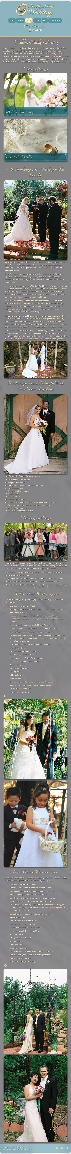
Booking (20, 20)
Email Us (35, 30)
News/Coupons (55, 20)
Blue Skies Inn (19, 1147)
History (37, 20)
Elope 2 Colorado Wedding (19, 157)
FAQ (44, 20)
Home (12, 20)
